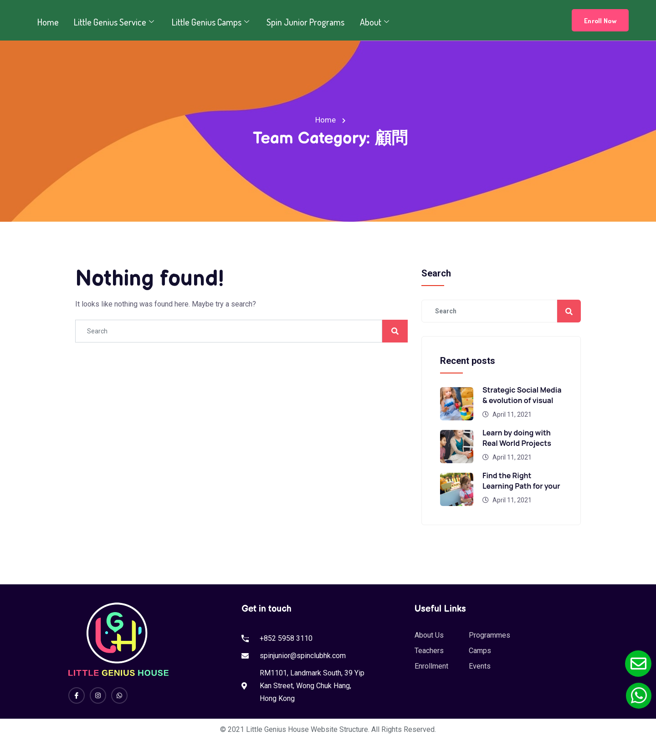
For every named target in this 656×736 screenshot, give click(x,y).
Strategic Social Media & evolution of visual (521, 395)
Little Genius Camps (208, 22)
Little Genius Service (113, 22)
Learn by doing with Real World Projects (516, 438)
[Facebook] (76, 695)
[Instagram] (98, 695)
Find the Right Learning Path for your (521, 480)
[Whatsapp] (119, 695)
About (370, 22)
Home (47, 22)
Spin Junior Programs (301, 22)
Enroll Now (600, 20)
